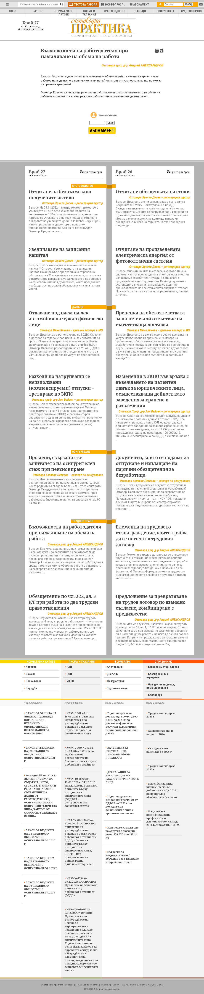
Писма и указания (82, 661)
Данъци (77, 307)
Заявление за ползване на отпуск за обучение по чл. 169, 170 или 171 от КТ (122, 832)
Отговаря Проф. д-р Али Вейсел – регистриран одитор (154, 411)
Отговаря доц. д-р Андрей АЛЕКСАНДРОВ (75, 544)
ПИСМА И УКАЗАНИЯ (89, 12)
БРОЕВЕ (38, 11)
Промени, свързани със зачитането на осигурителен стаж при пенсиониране (62, 463)
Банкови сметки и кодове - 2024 (159, 732)
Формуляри (122, 661)
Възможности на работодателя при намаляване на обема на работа (65, 532)
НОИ (69, 674)
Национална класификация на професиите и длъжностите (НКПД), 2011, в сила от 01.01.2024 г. (162, 820)
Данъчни (112, 674)
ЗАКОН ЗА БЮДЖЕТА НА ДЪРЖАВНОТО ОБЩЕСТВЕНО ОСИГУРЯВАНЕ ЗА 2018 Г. (39, 889)
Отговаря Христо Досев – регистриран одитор (72, 203)
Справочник (163, 661)
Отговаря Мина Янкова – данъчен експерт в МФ (71, 330)
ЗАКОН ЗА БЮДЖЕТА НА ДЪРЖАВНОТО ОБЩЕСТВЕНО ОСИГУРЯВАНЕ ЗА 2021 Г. (39, 754)
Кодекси (31, 667)
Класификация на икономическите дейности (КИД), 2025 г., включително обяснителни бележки (162, 790)
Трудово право (82, 521)
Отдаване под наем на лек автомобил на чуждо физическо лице (66, 318)
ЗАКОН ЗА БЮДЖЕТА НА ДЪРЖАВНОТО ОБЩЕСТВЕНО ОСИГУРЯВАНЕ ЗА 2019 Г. (41, 863)
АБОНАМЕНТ (139, 4)
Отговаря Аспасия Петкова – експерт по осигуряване (68, 475)
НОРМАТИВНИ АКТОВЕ (63, 12)
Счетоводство (82, 186)
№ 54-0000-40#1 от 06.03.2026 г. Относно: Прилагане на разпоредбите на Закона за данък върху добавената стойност (80, 756)
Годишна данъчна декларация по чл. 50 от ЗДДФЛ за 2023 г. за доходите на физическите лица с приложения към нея (121, 805)
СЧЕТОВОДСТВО (114, 11)
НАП (69, 667)
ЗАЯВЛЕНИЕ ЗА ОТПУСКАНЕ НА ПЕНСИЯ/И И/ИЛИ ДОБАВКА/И (117, 752)
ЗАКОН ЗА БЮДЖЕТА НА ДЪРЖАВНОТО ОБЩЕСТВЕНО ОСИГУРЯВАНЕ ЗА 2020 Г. (39, 837)
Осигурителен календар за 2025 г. (159, 750)
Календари (155, 695)
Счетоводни (115, 667)
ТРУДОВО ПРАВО (191, 11)
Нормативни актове (41, 661)
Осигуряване (81, 451)
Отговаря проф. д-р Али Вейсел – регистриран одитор (67, 399)
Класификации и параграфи (157, 675)
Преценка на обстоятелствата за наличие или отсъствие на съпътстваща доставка (150, 318)
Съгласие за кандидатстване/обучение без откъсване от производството (122, 857)
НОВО (12, 11)
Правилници (33, 681)
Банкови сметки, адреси (163, 667)
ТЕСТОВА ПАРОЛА (83, 4)
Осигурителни (115, 681)
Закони (30, 674)
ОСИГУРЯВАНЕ (166, 11)
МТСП (70, 681)
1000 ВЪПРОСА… (113, 4)
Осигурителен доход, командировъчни (160, 686)
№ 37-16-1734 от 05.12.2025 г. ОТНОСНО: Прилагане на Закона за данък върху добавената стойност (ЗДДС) (81, 887)
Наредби (31, 688)
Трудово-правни (117, 688)
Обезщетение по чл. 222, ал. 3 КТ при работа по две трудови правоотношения (63, 602)
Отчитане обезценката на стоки (153, 191)
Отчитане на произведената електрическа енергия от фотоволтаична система (148, 255)
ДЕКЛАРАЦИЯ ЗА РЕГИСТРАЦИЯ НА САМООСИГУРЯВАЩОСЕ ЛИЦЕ (122, 777)
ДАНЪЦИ (140, 11)
